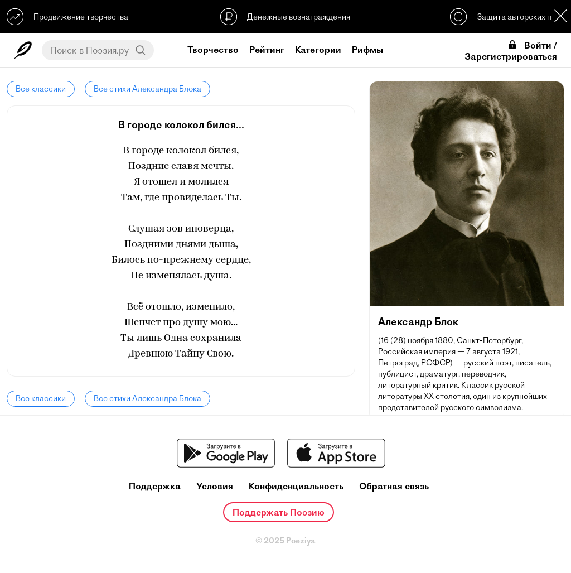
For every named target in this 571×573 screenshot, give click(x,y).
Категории (318, 49)
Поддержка (155, 486)
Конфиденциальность (296, 486)
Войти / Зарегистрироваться (510, 50)
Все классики (41, 89)
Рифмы (367, 49)
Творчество (213, 49)
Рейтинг (266, 49)
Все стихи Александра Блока (147, 89)
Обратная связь (394, 486)
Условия (214, 486)
